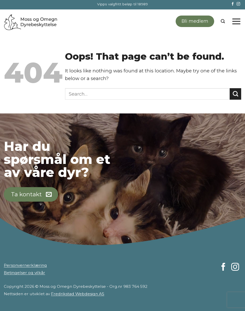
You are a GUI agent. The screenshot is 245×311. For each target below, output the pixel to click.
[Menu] (236, 21)
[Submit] (235, 94)
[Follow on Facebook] (233, 4)
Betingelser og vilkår (24, 272)
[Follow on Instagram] (238, 4)
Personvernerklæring (25, 265)
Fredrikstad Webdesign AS (77, 293)
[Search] (223, 21)
